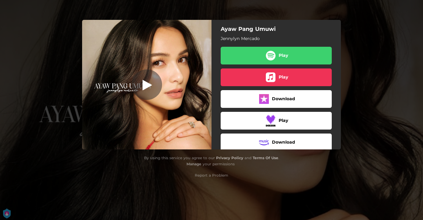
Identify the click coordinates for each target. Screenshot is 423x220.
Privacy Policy (229, 158)
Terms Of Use (265, 158)
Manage (193, 164)
